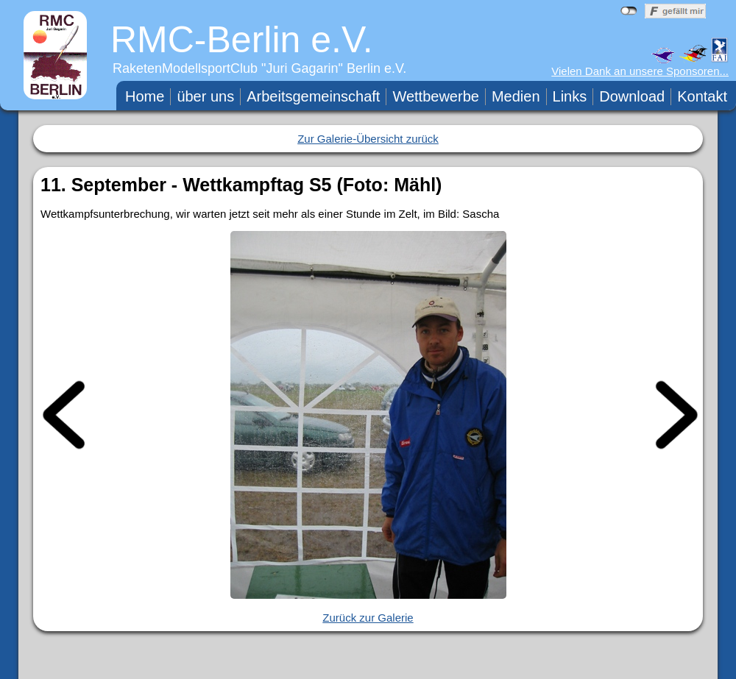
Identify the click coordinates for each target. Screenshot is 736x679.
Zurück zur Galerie (367, 617)
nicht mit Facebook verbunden (628, 11)
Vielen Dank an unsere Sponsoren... (640, 71)
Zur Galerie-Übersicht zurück (368, 138)
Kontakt (702, 96)
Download (632, 96)
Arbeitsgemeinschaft (313, 96)
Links (570, 96)
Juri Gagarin (302, 68)
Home (144, 96)
